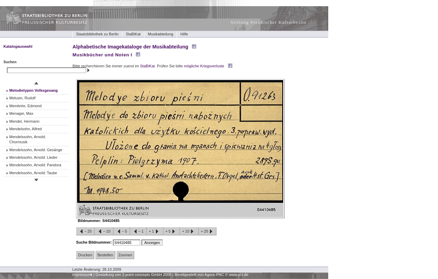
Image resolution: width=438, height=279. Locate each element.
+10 (189, 231)
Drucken (85, 255)
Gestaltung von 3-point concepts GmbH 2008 (133, 274)
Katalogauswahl (17, 46)
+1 (155, 231)
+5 (171, 231)
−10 (104, 231)
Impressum (81, 274)
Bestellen (105, 255)
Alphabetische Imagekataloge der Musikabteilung (130, 46)
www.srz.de (238, 274)
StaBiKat (133, 34)
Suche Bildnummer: (94, 242)
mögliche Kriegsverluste (204, 66)
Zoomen (125, 255)
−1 (138, 231)
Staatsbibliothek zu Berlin (97, 34)
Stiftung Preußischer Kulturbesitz (269, 22)
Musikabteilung (160, 34)
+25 (207, 231)
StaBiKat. (148, 66)
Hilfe (184, 34)
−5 (122, 231)
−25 (85, 231)
